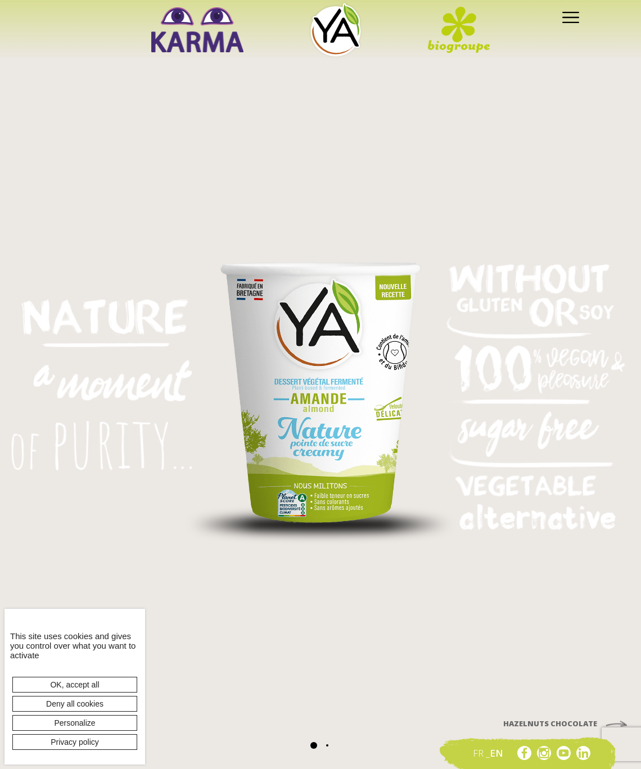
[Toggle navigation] (568, 16)
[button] (313, 745)
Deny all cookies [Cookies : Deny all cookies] (74, 703)
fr (479, 753)
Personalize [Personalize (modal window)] (74, 722)
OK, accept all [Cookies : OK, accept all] (74, 684)
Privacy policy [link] (75, 742)
